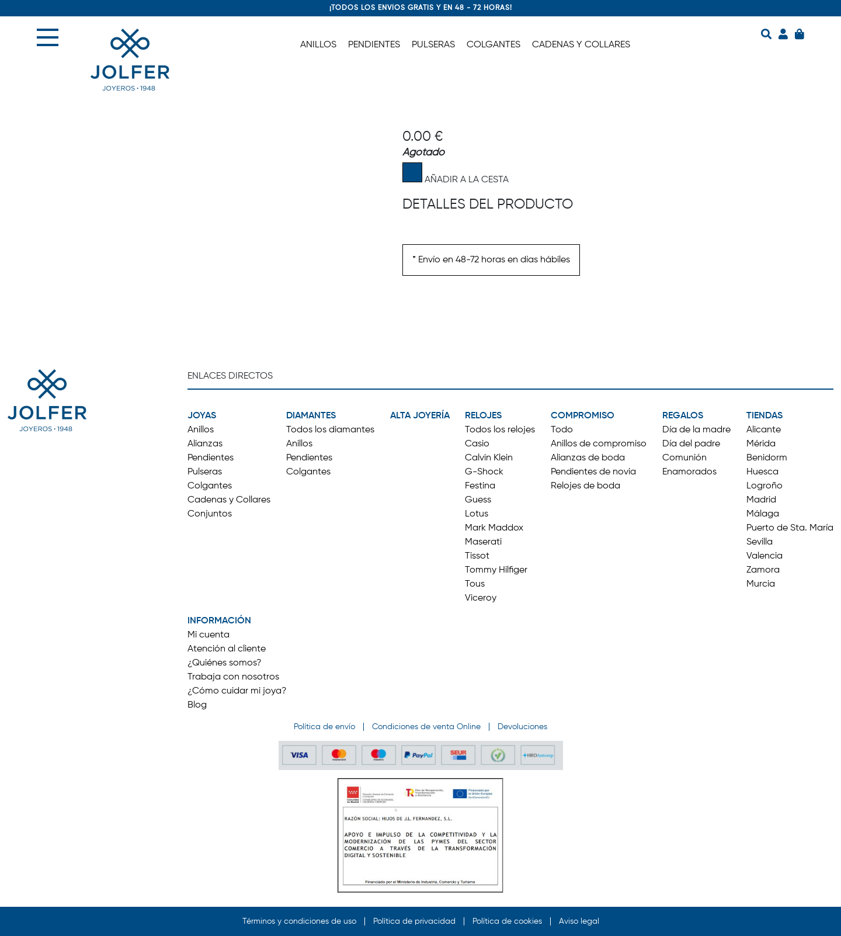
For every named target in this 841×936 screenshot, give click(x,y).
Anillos (200, 430)
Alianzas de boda (588, 458)
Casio (477, 444)
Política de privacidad (414, 921)
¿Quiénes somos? (224, 663)
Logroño (764, 486)
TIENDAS (764, 416)
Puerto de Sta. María (789, 528)
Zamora (763, 570)
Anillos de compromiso (599, 444)
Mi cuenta (208, 635)
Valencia (764, 556)
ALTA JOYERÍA (420, 416)
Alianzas (205, 444)
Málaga (762, 514)
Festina (480, 486)
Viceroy (480, 598)
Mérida (761, 444)
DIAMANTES (311, 416)
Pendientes (210, 458)
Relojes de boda (585, 486)
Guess (478, 500)
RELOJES (483, 416)
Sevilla (759, 542)
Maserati (483, 542)
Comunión (684, 458)
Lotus (476, 514)
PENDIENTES (374, 45)
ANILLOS (318, 45)
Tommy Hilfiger (496, 570)
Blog (197, 705)
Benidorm (766, 458)
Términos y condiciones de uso (299, 921)
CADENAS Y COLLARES (581, 45)
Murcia (760, 584)
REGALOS (682, 416)
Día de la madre (696, 430)
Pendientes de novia (593, 472)
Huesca (762, 472)
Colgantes (209, 486)
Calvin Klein (489, 458)
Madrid (761, 500)
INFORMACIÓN (219, 621)
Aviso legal (579, 921)
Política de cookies (507, 921)
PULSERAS (433, 45)
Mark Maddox (494, 528)
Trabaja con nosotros (233, 677)
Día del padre (691, 444)
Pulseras (204, 472)
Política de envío (324, 727)
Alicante (763, 430)
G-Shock (484, 472)
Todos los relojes (500, 430)
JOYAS (201, 416)
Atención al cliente (226, 649)
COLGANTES (493, 45)
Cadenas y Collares (228, 500)
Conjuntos (209, 514)
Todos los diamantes (330, 430)
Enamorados (689, 472)
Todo (562, 430)
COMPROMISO (582, 416)
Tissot (477, 556)
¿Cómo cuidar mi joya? (237, 691)
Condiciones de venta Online (426, 727)
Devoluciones (522, 727)
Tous (475, 584)
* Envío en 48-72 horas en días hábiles (491, 260)
